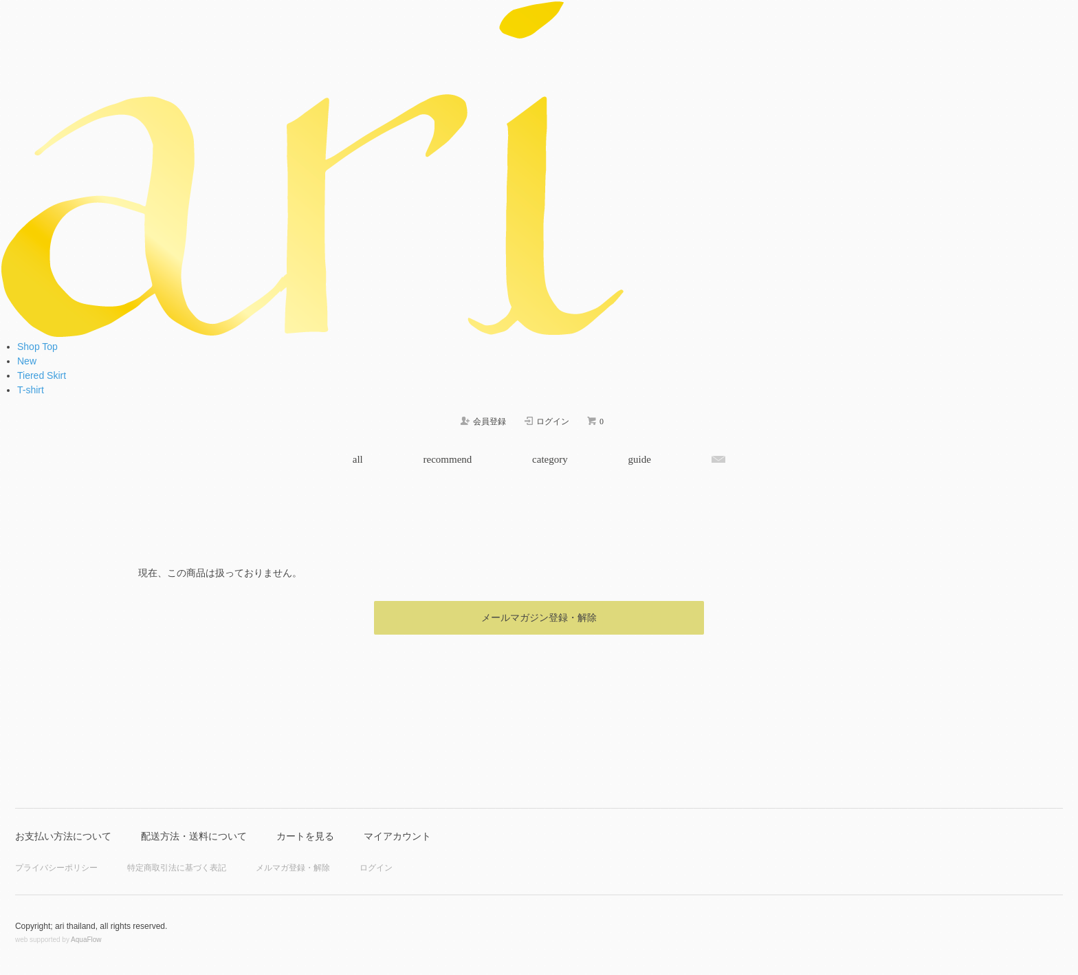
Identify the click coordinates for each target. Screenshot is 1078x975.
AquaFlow (86, 939)
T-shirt (30, 389)
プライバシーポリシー (56, 868)
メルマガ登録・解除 (293, 868)
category (550, 459)
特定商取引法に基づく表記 (176, 868)
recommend (448, 459)
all (358, 459)
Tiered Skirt (41, 375)
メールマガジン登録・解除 (539, 617)
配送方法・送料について (194, 836)
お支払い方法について (63, 836)
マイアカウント (397, 836)
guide (639, 459)
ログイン (376, 868)
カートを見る (305, 836)
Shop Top (37, 346)
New (26, 360)
